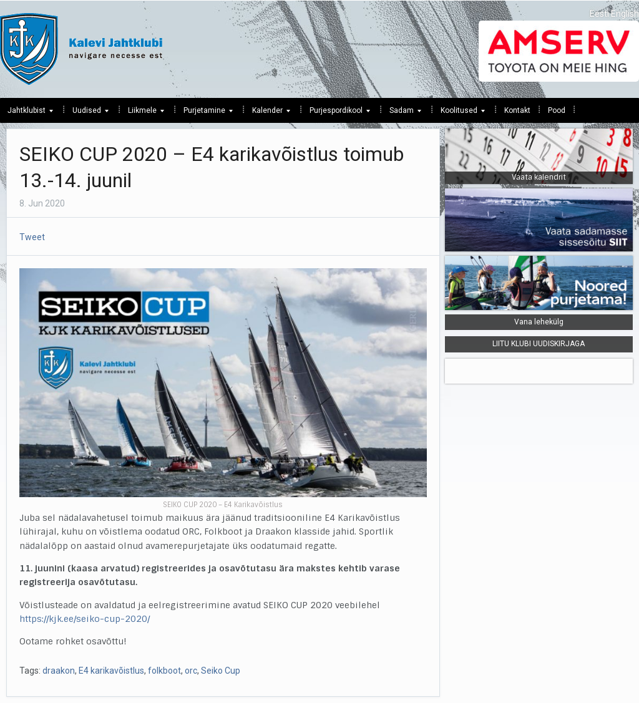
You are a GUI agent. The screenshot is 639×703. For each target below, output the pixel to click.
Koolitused (459, 113)
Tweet (32, 237)
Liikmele (142, 113)
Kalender (267, 113)
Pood (556, 110)
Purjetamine (204, 113)
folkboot (164, 671)
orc (191, 671)
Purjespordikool (336, 113)
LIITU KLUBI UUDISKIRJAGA (538, 343)
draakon (58, 671)
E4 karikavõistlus (111, 671)
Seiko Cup (220, 671)
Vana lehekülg (538, 322)
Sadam (401, 113)
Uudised (87, 113)
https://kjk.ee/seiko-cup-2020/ (84, 618)
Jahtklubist (26, 113)
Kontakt (517, 110)
